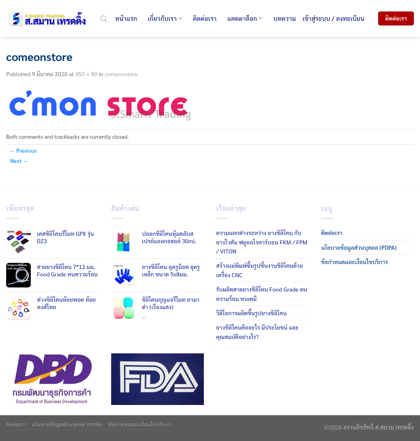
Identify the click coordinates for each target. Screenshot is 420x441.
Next (19, 160)
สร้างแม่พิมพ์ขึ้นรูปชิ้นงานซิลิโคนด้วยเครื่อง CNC (259, 270)
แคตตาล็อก (244, 18)
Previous (23, 150)
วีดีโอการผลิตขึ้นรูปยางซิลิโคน (251, 313)
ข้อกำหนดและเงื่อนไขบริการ (354, 261)
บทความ (284, 18)
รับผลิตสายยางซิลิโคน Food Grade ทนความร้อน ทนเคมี (261, 293)
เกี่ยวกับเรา (165, 18)
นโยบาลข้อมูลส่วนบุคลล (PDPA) (359, 247)
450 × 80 (86, 73)
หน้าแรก (126, 18)
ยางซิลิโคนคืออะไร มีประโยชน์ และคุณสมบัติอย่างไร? (257, 331)
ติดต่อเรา (205, 18)
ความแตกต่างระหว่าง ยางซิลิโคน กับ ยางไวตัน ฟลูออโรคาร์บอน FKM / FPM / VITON (261, 242)
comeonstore (121, 73)
